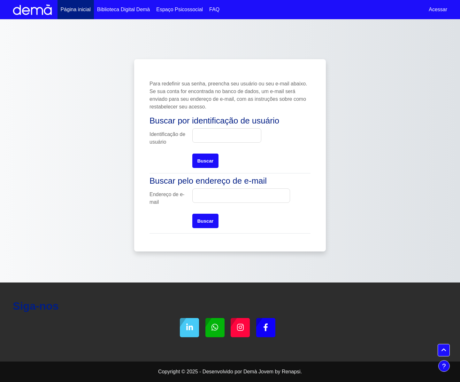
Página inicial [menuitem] (76, 9)
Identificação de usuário (167, 138)
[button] (444, 350)
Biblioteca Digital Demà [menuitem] (123, 9)
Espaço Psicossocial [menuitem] (179, 9)
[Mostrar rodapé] (444, 366)
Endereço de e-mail (167, 198)
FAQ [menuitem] (214, 9)
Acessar (438, 9)
